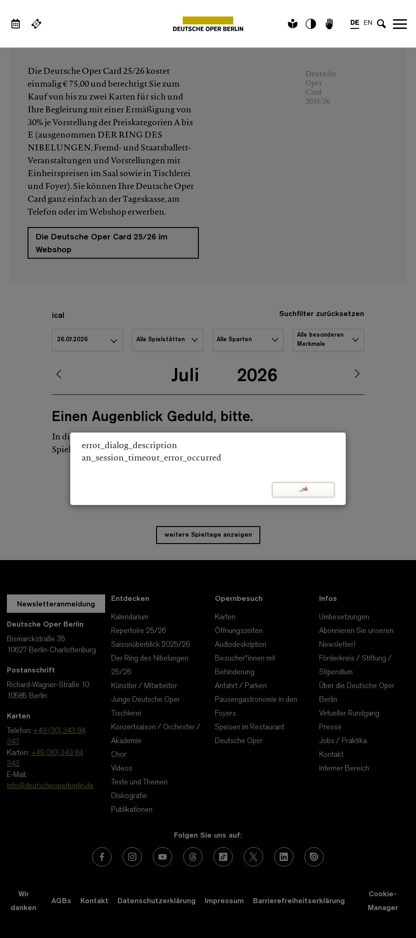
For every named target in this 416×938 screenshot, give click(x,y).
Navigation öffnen (400, 23)
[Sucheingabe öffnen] (381, 24)
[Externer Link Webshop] (36, 24)
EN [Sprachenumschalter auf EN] (368, 23)
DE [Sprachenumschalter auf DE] (354, 23)
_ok (303, 489)
